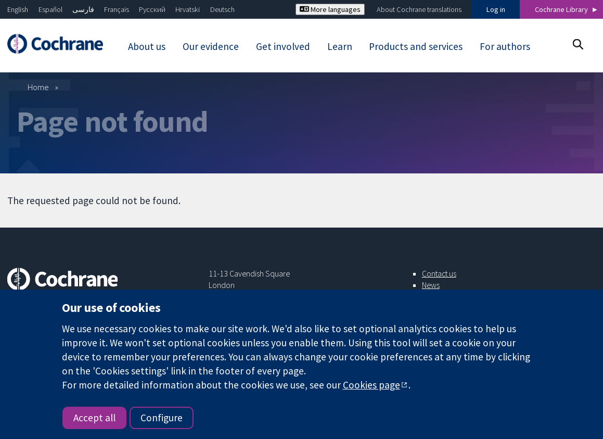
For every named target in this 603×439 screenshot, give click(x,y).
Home (38, 87)
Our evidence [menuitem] (211, 46)
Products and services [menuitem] (416, 46)
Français (116, 9)
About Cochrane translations (419, 9)
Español (50, 9)
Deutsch (222, 9)
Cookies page (371, 385)
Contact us (439, 273)
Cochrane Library (561, 9)
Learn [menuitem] (339, 46)
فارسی (83, 9)
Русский (152, 9)
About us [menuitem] (146, 46)
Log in (495, 9)
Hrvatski (187, 9)
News (431, 285)
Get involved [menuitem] (283, 46)
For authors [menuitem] (505, 46)
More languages (330, 9)
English (17, 9)
